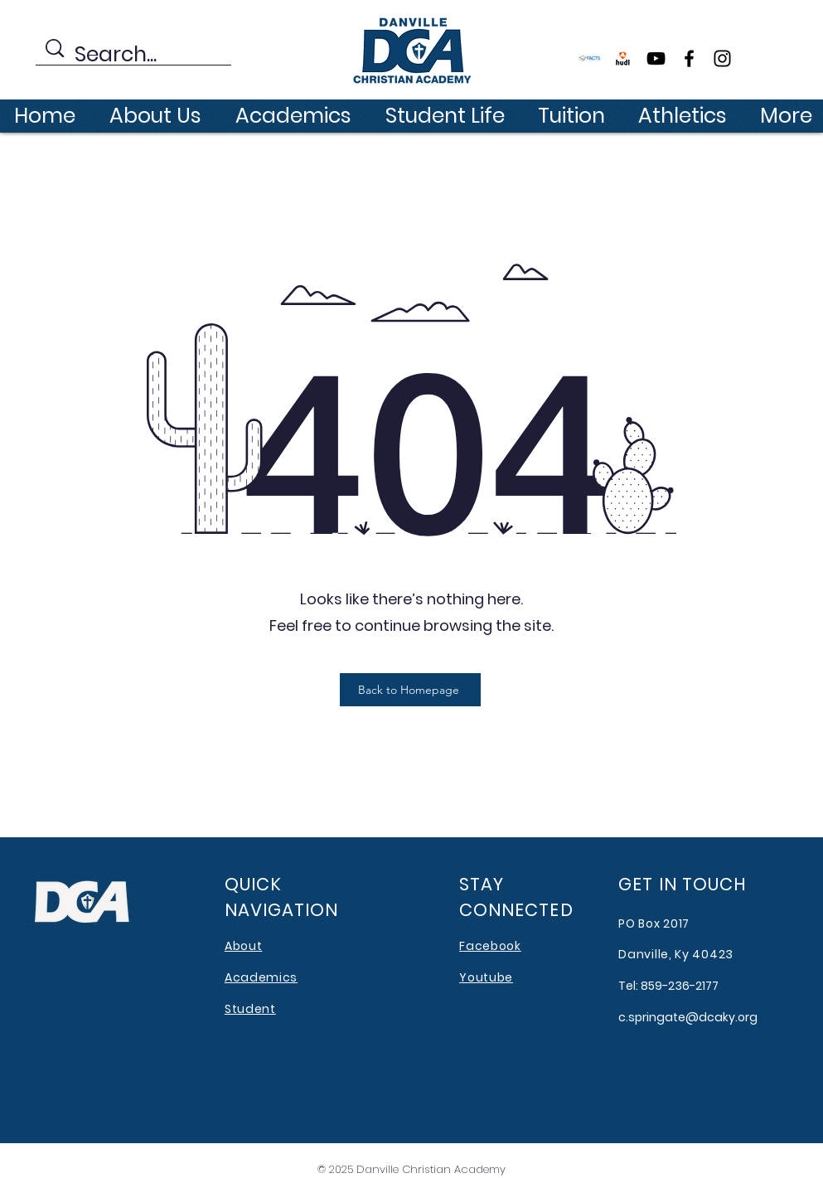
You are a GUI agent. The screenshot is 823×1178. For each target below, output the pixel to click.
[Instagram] (722, 58)
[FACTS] (590, 58)
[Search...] (136, 55)
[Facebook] (689, 58)
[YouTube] (656, 58)
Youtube (486, 977)
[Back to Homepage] (410, 689)
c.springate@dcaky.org (688, 1017)
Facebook (490, 946)
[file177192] (623, 58)
